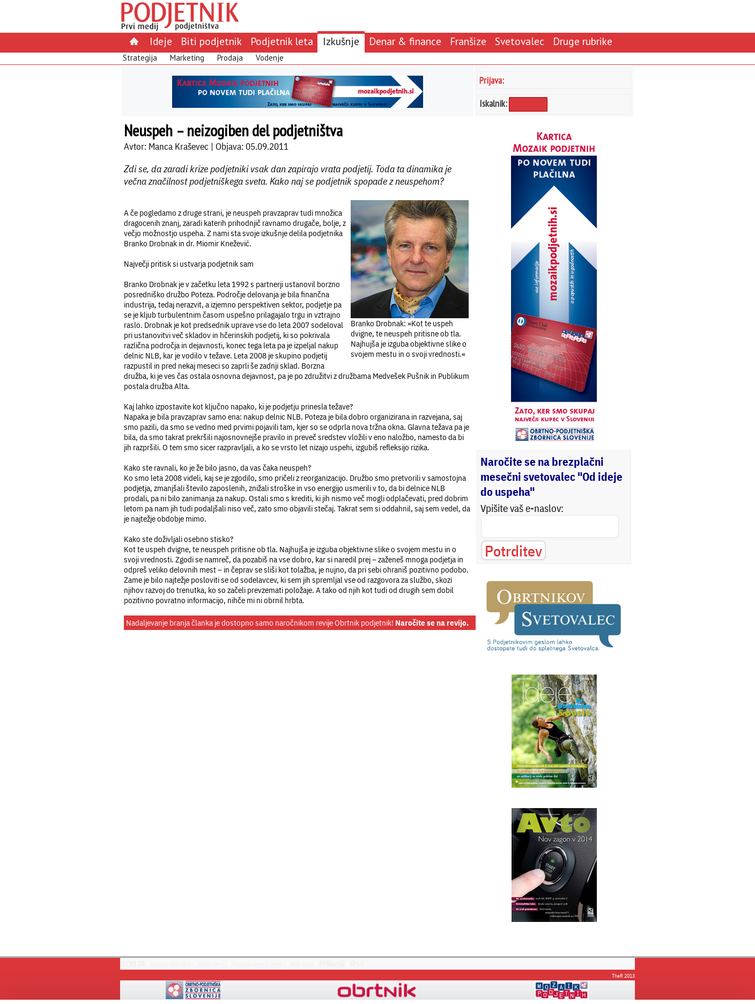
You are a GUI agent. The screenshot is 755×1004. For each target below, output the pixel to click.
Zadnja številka (171, 964)
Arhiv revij (211, 964)
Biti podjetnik (211, 41)
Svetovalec (519, 41)
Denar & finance (405, 41)
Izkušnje (341, 41)
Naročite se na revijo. (432, 623)
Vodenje (270, 58)
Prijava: (491, 80)
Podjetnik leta (281, 41)
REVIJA (132, 964)
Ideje (161, 41)
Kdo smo (302, 964)
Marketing (187, 58)
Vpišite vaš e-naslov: (522, 508)
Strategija (140, 58)
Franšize (468, 41)
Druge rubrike (582, 41)
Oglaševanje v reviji (257, 964)
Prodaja (230, 58)
